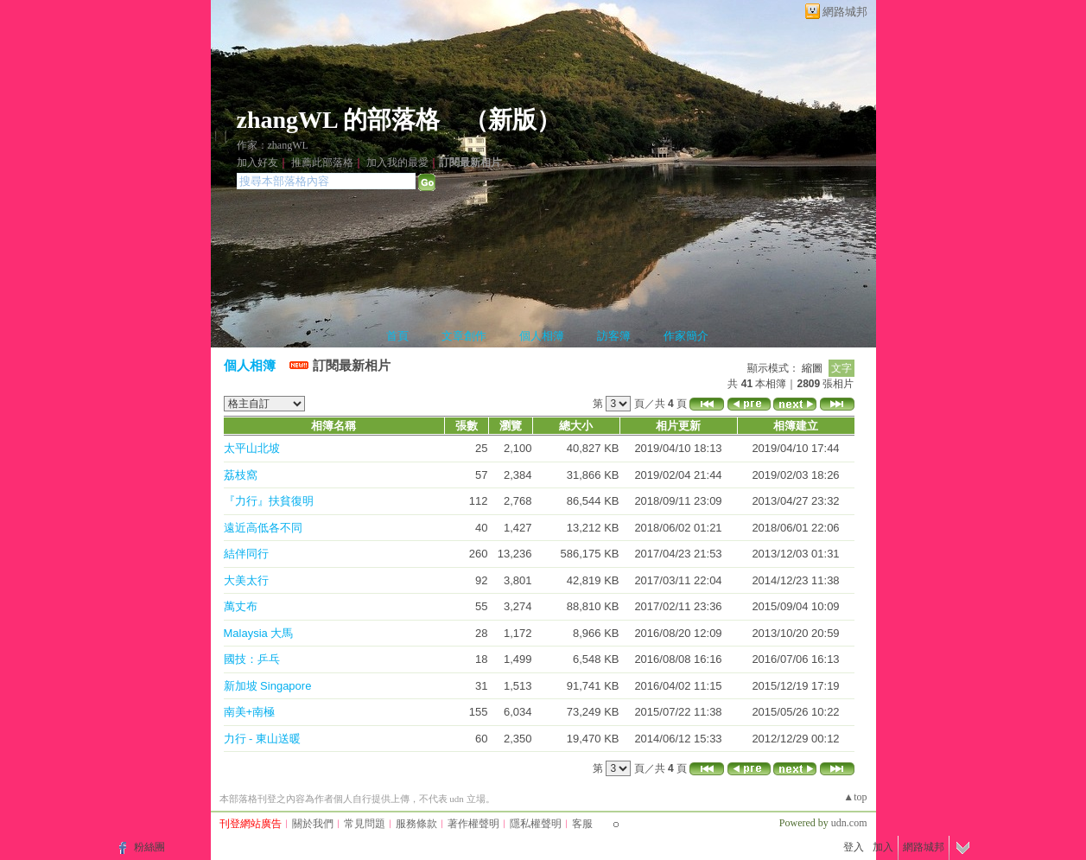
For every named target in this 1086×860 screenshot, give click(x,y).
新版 (512, 119)
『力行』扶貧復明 (269, 500)
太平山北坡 (252, 448)
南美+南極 (250, 711)
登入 (853, 847)
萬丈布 (240, 606)
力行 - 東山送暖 (263, 738)
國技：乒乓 (252, 659)
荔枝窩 (240, 474)
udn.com (849, 823)
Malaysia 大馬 (259, 633)
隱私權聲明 (536, 824)
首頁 (397, 335)
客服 (582, 824)
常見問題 (364, 824)
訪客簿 (614, 335)
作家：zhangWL (272, 145)
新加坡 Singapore (268, 685)
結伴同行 (246, 553)
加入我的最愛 (397, 162)
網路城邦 (844, 11)
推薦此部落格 (322, 162)
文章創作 (463, 335)
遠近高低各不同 (263, 527)
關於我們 (312, 824)
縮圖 (812, 368)
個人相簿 (541, 335)
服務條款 (416, 824)
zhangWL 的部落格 (339, 119)
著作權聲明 (473, 824)
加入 (883, 847)
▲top (855, 797)
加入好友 (257, 162)
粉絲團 (149, 847)
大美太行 (246, 580)
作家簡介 (686, 335)
